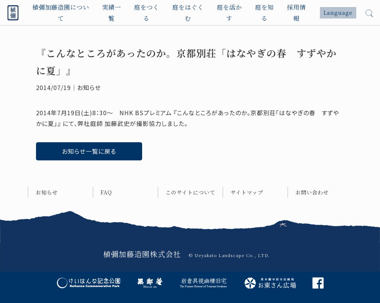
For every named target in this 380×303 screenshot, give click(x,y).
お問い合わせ (312, 192)
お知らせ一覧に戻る (89, 151)
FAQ (106, 192)
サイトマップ (246, 192)
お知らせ (47, 192)
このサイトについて (190, 192)
